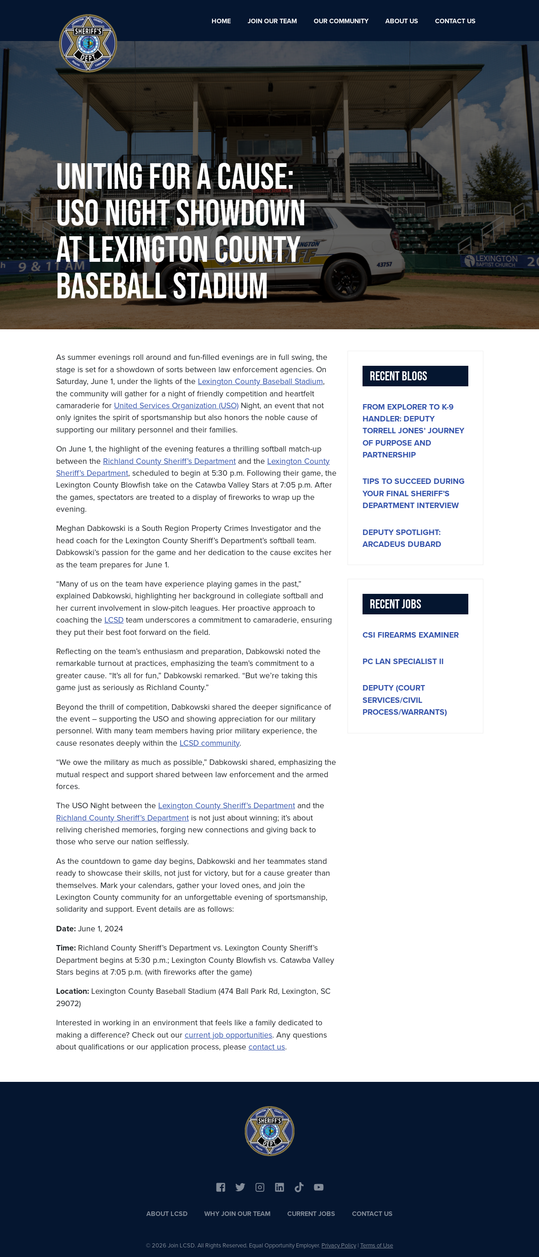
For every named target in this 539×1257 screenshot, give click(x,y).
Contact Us (455, 21)
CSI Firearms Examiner (411, 635)
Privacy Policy (338, 1245)
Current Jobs (311, 1214)
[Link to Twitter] (240, 1186)
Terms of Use (376, 1245)
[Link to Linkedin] (280, 1186)
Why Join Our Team (237, 1214)
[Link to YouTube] (299, 1186)
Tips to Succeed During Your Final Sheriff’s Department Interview (414, 493)
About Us (401, 21)
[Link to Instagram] (260, 1186)
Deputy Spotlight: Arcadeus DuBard (402, 538)
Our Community (341, 21)
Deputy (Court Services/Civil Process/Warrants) (405, 700)
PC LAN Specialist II (403, 661)
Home (221, 21)
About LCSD (166, 1214)
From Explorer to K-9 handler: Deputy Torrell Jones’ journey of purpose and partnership (413, 431)
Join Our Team (272, 21)
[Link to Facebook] (221, 1186)
